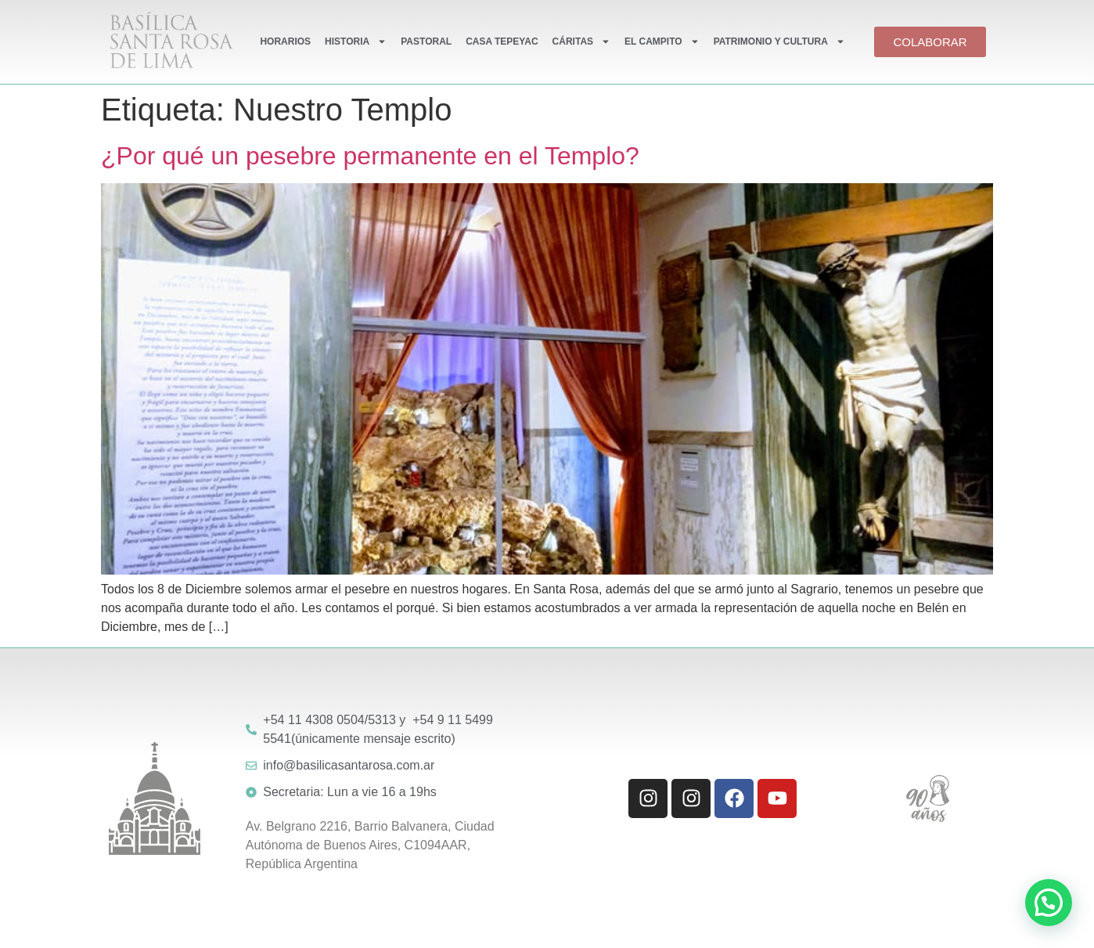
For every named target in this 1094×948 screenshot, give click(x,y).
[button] (1048, 902)
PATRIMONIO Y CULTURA (779, 41)
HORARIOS (285, 41)
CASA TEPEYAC (502, 41)
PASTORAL (426, 41)
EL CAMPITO (662, 41)
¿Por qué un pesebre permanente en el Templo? (370, 156)
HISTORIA (356, 41)
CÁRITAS (581, 41)
